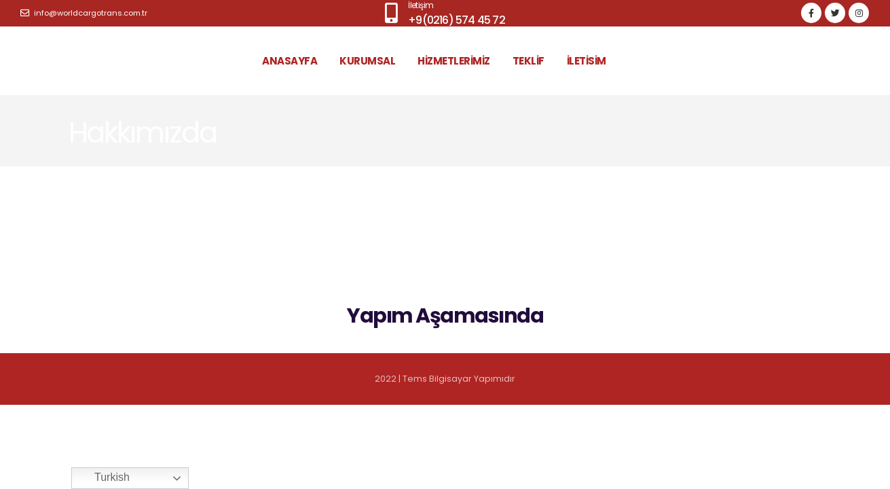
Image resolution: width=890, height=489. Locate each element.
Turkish (102, 478)
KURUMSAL (367, 61)
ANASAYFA (289, 61)
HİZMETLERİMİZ (454, 61)
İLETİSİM (586, 61)
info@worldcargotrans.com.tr (83, 12)
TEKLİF (528, 61)
